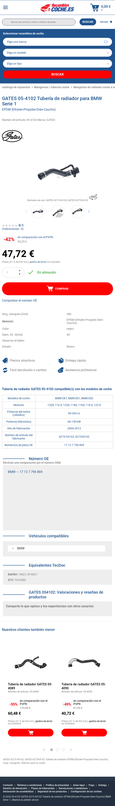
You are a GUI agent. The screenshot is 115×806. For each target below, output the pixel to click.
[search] (39, 22)
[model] (57, 53)
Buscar (87, 21)
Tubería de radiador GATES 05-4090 (83, 686)
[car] (57, 64)
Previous (26, 211)
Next (88, 211)
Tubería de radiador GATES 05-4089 (30, 686)
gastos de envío (38, 262)
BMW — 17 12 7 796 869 (25, 472)
